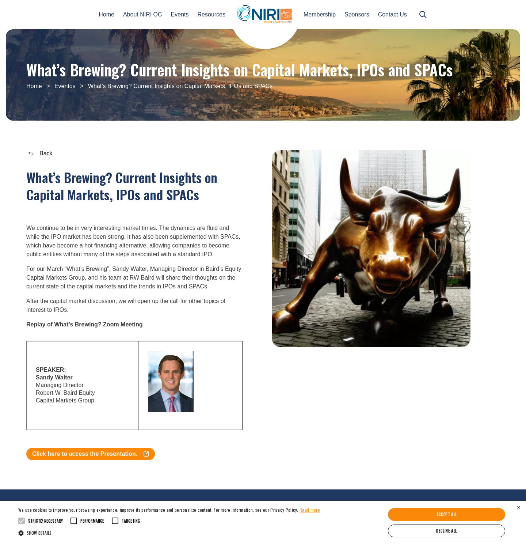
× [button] (519, 507)
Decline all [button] (446, 531)
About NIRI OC (142, 14)
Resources (211, 14)
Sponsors (356, 14)
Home (106, 14)
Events (180, 14)
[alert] (263, 523)
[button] (169, 532)
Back (40, 155)
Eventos (65, 86)
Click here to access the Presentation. (90, 456)
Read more (310, 510)
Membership (320, 14)
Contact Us (392, 14)
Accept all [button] (447, 514)
